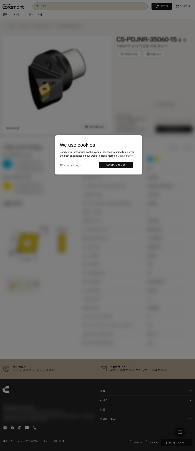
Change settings (70, 165)
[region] (98, 154)
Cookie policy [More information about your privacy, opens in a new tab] (125, 155)
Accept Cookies (115, 164)
